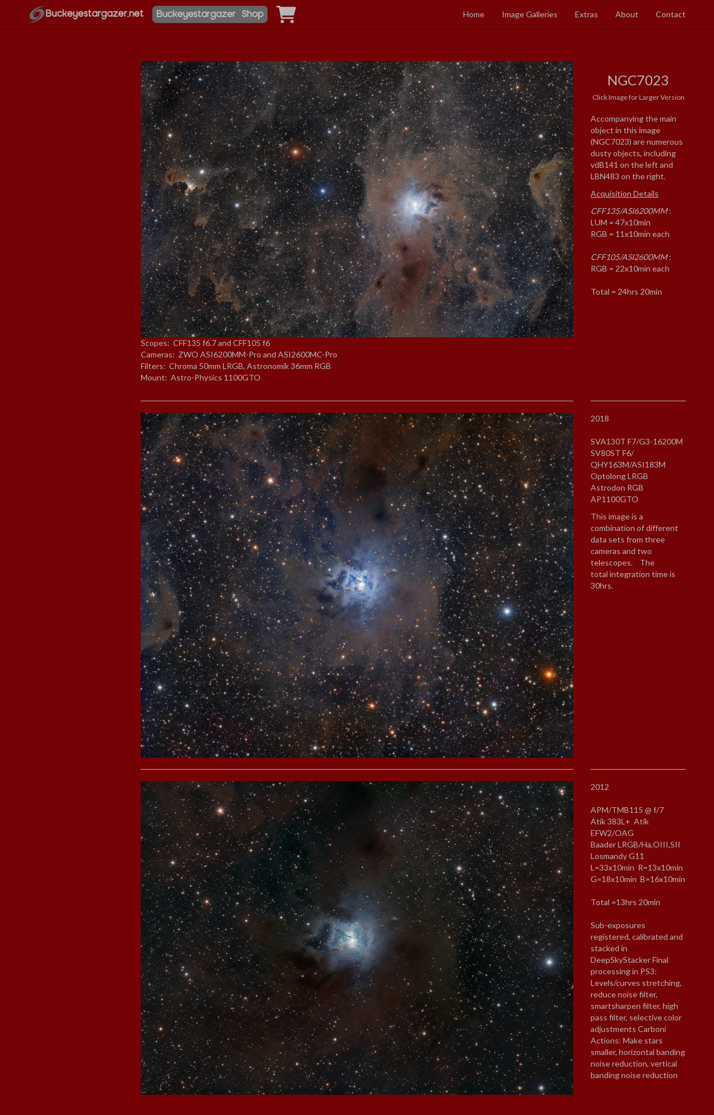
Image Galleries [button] (530, 14)
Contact (671, 14)
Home (473, 14)
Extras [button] (586, 14)
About (626, 14)
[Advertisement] (76, 169)
